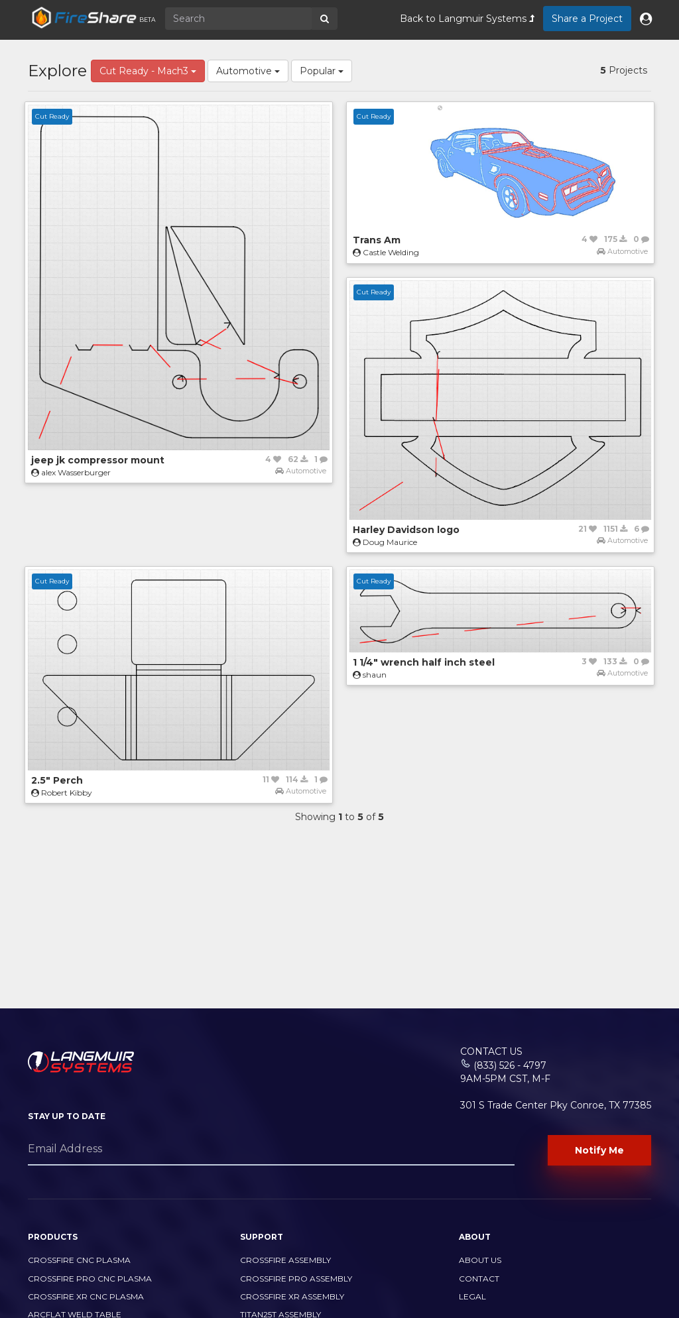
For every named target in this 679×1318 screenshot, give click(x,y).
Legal (472, 1296)
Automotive (248, 71)
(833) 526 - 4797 (509, 1065)
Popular (321, 71)
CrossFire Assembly (285, 1260)
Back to (467, 19)
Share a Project (587, 19)
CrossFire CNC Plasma (79, 1260)
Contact (479, 1279)
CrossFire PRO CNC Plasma (90, 1279)
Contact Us (491, 1051)
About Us (480, 1260)
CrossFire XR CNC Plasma (86, 1296)
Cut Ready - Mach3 (147, 71)
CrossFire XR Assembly (292, 1296)
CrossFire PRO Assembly (296, 1279)
